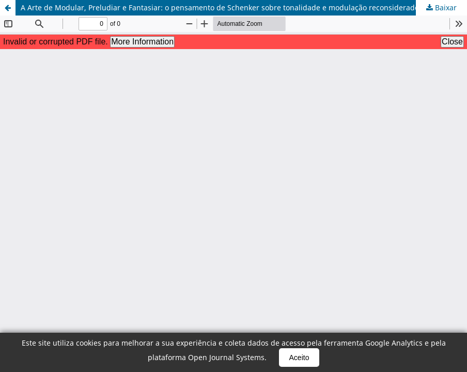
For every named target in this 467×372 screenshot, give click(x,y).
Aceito (299, 357)
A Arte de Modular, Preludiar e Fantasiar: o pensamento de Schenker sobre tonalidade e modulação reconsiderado (220, 7)
